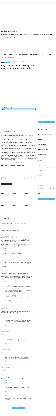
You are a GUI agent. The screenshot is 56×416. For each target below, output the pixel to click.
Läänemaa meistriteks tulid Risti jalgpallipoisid (45, 134)
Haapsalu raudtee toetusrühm (16, 165)
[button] (16, 31)
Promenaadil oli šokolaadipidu (42, 129)
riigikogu (23, 165)
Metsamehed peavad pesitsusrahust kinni (44, 164)
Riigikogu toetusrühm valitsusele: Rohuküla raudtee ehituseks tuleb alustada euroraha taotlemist (30, 195)
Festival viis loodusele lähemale (42, 124)
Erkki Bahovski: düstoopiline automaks (29, 178)
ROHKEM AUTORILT (18, 184)
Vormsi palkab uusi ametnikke (42, 159)
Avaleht (2, 61)
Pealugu (5, 62)
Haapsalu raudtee (7, 165)
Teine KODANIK (13, 296)
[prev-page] (2, 210)
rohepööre (11, 339)
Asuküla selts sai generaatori (42, 154)
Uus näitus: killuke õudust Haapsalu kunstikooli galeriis (46, 188)
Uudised (8, 62)
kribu (10, 317)
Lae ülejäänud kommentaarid (18, 407)
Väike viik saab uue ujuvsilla (42, 144)
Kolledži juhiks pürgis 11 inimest (43, 149)
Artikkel (6, 61)
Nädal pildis (40, 193)
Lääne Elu (11, 72)
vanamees (11, 383)
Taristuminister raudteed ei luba (18, 194)
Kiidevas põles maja (41, 139)
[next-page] (3, 210)
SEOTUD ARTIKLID (6, 184)
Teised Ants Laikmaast (41, 183)
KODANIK (11, 285)
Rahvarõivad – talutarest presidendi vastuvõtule (7, 179)
